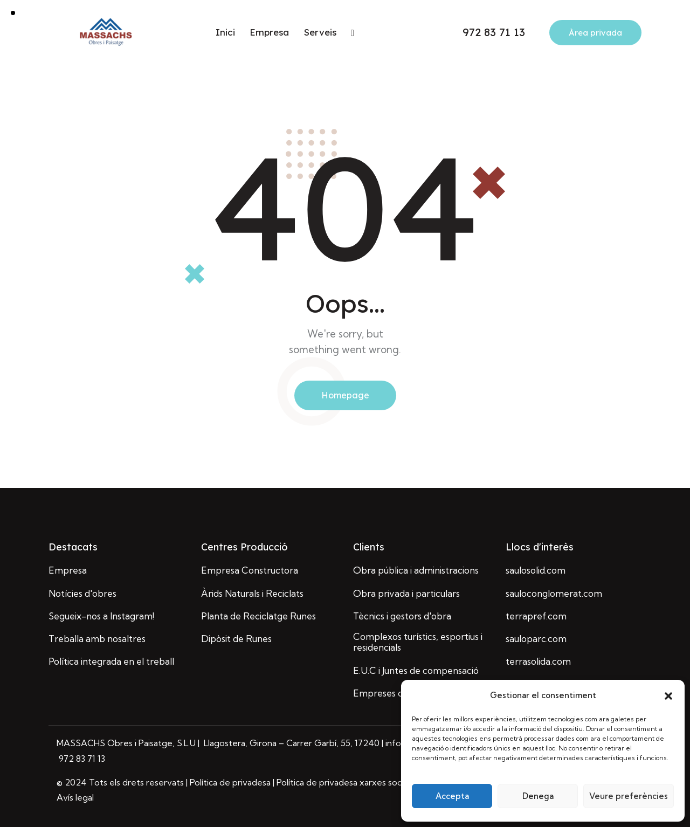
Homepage (345, 395)
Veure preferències (628, 796)
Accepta (452, 796)
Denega (538, 796)
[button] (668, 696)
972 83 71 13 (81, 758)
